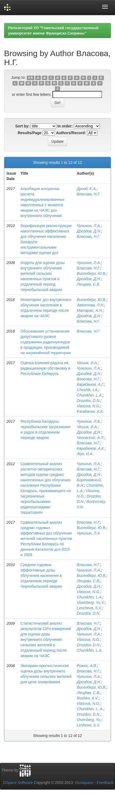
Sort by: (22, 126)
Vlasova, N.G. (88, 406)
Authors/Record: (71, 133)
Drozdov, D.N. (88, 400)
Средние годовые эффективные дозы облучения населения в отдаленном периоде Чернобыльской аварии (41, 575)
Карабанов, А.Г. (90, 384)
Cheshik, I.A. (87, 390)
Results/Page (29, 133)
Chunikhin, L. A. (90, 709)
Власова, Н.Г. (88, 194)
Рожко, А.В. (87, 666)
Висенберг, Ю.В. (91, 273)
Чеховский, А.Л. (90, 437)
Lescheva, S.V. (89, 608)
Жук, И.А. (85, 454)
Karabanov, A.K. (90, 411)
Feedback (105, 782)
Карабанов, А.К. (91, 448)
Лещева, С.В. (88, 284)
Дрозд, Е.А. (87, 189)
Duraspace (84, 782)
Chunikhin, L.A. (90, 395)
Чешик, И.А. (87, 363)
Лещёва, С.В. (88, 693)
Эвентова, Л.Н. (90, 305)
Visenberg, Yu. (89, 720)
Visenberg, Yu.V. (91, 602)
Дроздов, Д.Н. (89, 231)
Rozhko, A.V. (87, 698)
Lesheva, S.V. (88, 725)
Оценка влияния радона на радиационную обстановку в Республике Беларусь (45, 368)
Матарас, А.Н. (90, 310)
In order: (65, 126)
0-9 (30, 77)
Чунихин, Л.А (88, 533)
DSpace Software (18, 782)
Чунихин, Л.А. (89, 226)
